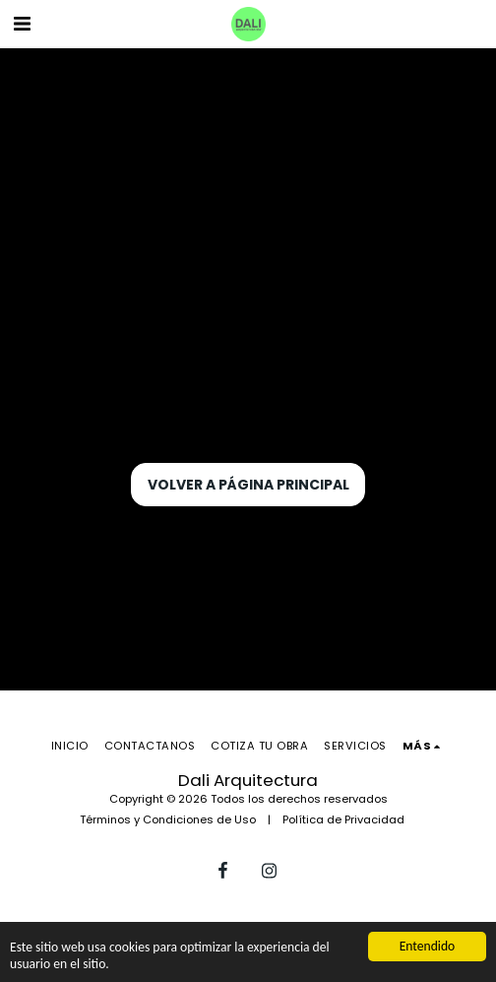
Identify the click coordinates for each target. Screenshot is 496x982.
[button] (21, 23)
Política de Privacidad (343, 819)
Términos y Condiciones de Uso (168, 819)
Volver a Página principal (248, 484)
